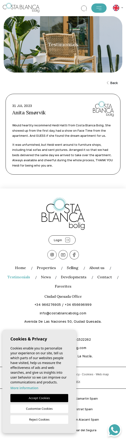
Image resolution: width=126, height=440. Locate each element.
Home (20, 267)
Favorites (63, 286)
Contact (104, 277)
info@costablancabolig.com (63, 313)
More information (24, 388)
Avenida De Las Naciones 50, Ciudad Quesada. (62, 321)
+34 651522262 (78, 339)
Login (62, 240)
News (46, 277)
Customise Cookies (39, 409)
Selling (72, 267)
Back (112, 83)
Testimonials (18, 277)
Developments (73, 277)
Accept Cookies (39, 398)
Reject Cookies (39, 419)
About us (96, 267)
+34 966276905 (47, 304)
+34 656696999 (78, 304)
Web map (102, 374)
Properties (46, 267)
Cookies (87, 374)
